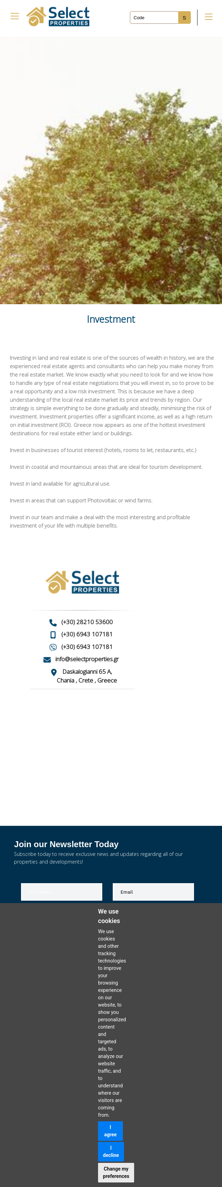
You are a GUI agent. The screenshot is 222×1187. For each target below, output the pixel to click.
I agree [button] (110, 1130)
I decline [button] (111, 1151)
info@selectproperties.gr (87, 641)
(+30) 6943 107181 (87, 616)
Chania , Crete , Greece (87, 662)
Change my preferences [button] (116, 1172)
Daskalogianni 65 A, (87, 653)
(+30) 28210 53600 (87, 603)
